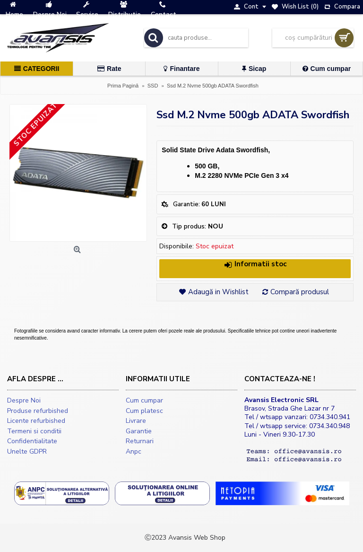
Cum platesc (144, 410)
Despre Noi (24, 400)
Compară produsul (299, 292)
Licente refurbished (36, 420)
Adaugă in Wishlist (218, 292)
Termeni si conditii (34, 431)
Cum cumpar (144, 400)
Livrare (136, 420)
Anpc (133, 451)
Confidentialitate (32, 441)
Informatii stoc (255, 264)
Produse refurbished (37, 410)
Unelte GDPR (27, 451)
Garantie (139, 431)
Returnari (140, 441)
